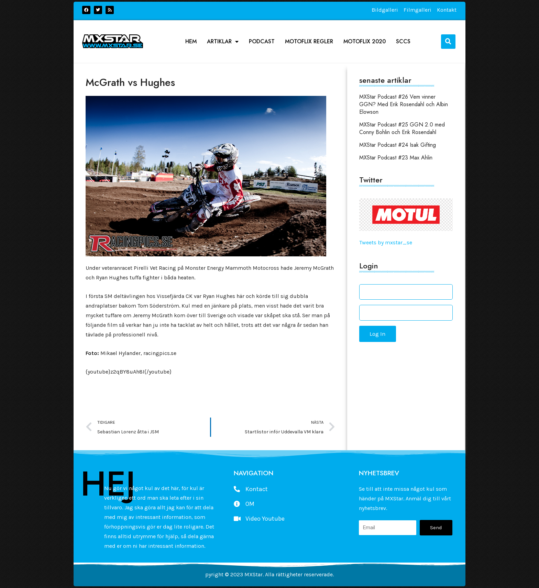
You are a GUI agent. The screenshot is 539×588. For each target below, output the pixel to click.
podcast (262, 41)
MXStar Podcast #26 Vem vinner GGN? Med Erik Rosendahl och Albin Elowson (403, 104)
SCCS (403, 41)
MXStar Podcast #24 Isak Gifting (397, 145)
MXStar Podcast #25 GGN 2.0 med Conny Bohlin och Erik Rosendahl (402, 128)
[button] (448, 41)
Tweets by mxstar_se (385, 242)
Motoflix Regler (309, 41)
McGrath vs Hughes (130, 82)
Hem (191, 41)
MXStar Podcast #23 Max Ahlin (395, 158)
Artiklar (223, 41)
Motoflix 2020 (364, 41)
